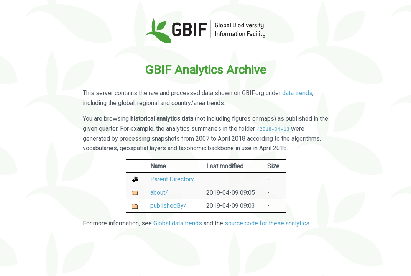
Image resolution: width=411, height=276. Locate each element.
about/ (159, 192)
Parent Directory (172, 179)
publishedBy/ (168, 205)
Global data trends (177, 223)
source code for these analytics (267, 223)
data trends (297, 93)
